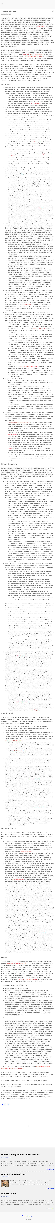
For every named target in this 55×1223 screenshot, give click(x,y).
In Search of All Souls (8, 1194)
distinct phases (12, 434)
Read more (50, 1169)
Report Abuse (27, 1219)
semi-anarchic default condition (13, 741)
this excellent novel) (26, 851)
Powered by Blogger (27, 1216)
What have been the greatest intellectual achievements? (20, 1155)
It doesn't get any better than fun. (28, 979)
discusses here (42, 932)
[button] (53, 11)
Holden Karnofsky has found (34, 56)
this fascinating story (18, 879)
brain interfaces (21, 656)
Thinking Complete (15, 4)
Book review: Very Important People (13, 1174)
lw (8, 1104)
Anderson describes (34, 779)
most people (41, 26)
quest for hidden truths (39, 328)
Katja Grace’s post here (22, 702)
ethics (4, 1104)
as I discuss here (36, 103)
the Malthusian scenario (19, 751)
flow (22, 174)
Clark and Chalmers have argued (28, 366)
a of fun (41, 208)
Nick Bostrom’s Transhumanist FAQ (16, 963)
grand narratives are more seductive (33, 54)
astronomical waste (39, 807)
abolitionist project (37, 142)
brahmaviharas (26, 304)
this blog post (35, 710)
